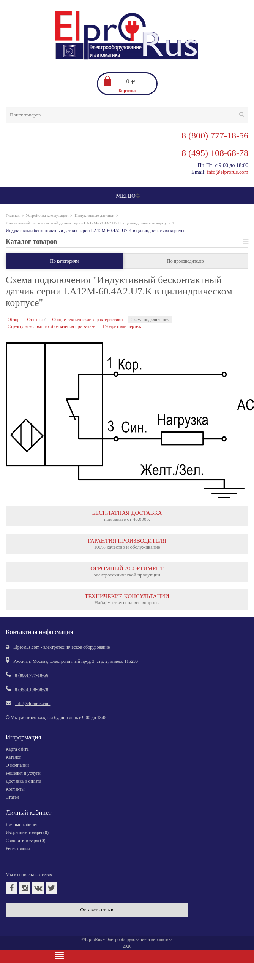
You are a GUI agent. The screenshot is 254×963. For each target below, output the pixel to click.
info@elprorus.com (227, 172)
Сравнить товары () (26, 840)
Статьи (12, 797)
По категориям (64, 261)
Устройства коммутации (47, 215)
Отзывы (35, 319)
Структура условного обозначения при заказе (51, 326)
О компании (17, 765)
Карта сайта (17, 749)
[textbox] (127, 115)
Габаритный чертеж (122, 326)
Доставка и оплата (23, 781)
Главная (13, 215)
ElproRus (93, 939)
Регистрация (18, 848)
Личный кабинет (22, 824)
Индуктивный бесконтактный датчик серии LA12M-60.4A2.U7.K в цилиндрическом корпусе (88, 223)
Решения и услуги (23, 773)
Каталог (13, 757)
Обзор (13, 319)
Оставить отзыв (96, 909)
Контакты (15, 789)
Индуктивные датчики (94, 215)
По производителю (185, 261)
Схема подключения (149, 319)
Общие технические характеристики (87, 319)
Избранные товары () (27, 832)
